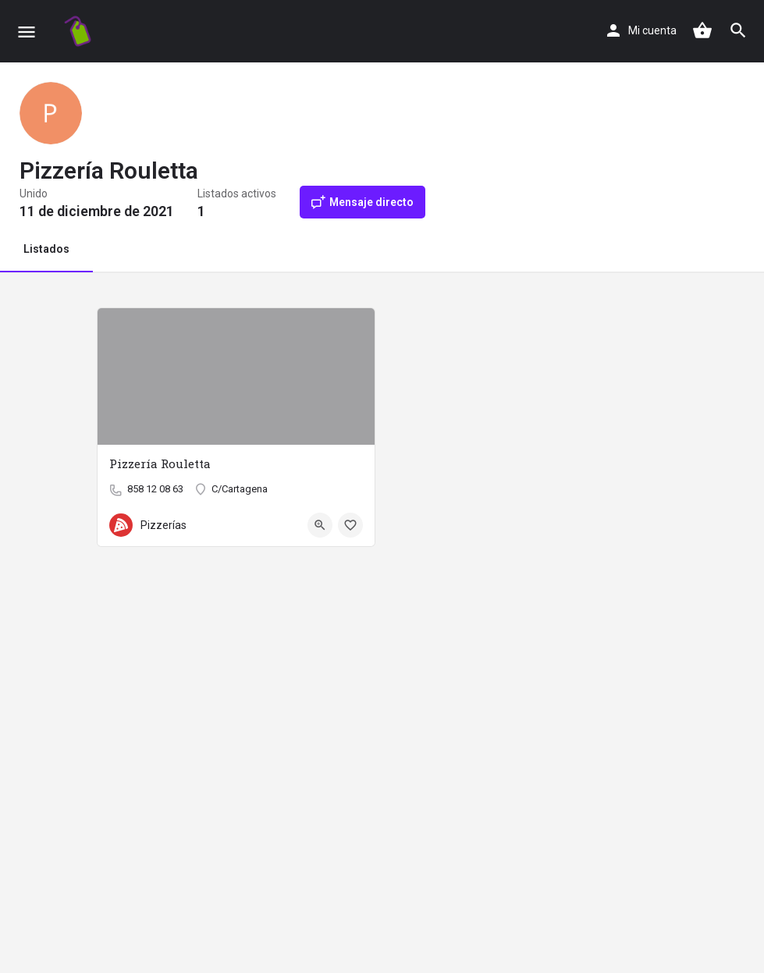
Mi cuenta (652, 30)
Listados (46, 249)
